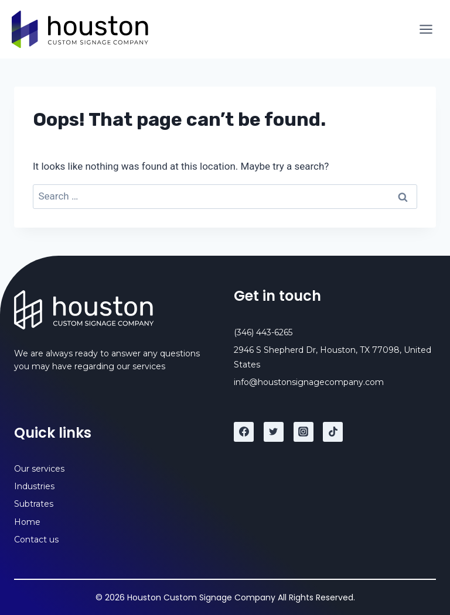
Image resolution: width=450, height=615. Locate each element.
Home (27, 522)
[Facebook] (244, 432)
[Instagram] (303, 432)
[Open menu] (425, 29)
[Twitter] (274, 432)
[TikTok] (333, 432)
